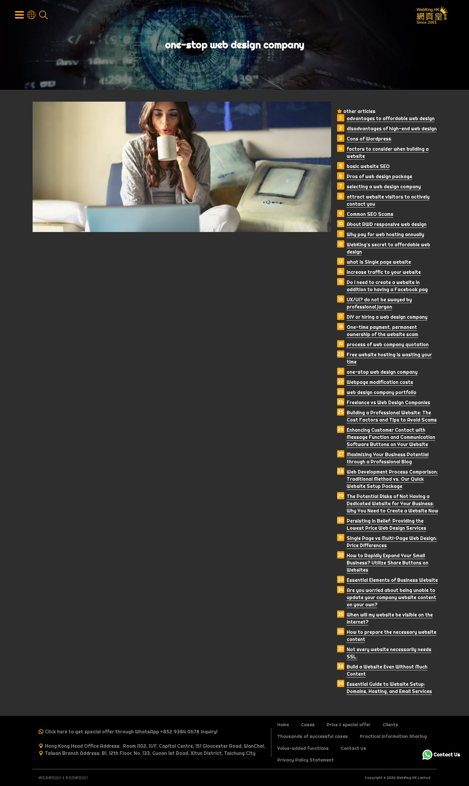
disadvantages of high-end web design (392, 129)
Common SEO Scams (370, 214)
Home (283, 724)
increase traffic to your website (384, 272)
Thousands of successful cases (312, 736)
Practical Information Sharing (393, 736)
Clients (390, 724)
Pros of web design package (379, 176)
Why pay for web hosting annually (385, 234)
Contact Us (353, 748)
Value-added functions (303, 748)
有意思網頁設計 (76, 778)
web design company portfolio (381, 392)
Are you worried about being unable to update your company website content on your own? (391, 597)
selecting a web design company (384, 187)
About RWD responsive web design (387, 224)
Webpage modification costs (380, 382)
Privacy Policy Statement (305, 760)
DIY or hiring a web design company (387, 317)
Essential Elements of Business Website (392, 580)
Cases (308, 724)
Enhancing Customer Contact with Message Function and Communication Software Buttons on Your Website (391, 437)
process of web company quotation (388, 344)
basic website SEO (368, 166)
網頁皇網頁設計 (50, 778)
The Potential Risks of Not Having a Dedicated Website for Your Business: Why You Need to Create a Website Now (392, 503)
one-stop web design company (382, 372)
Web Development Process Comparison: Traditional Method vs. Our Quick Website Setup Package (392, 479)
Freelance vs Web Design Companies (388, 402)
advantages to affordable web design (391, 118)
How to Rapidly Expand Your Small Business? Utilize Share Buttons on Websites (387, 563)
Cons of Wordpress (369, 139)
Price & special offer (349, 724)
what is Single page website (379, 262)
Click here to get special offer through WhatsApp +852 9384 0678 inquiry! (131, 732)
